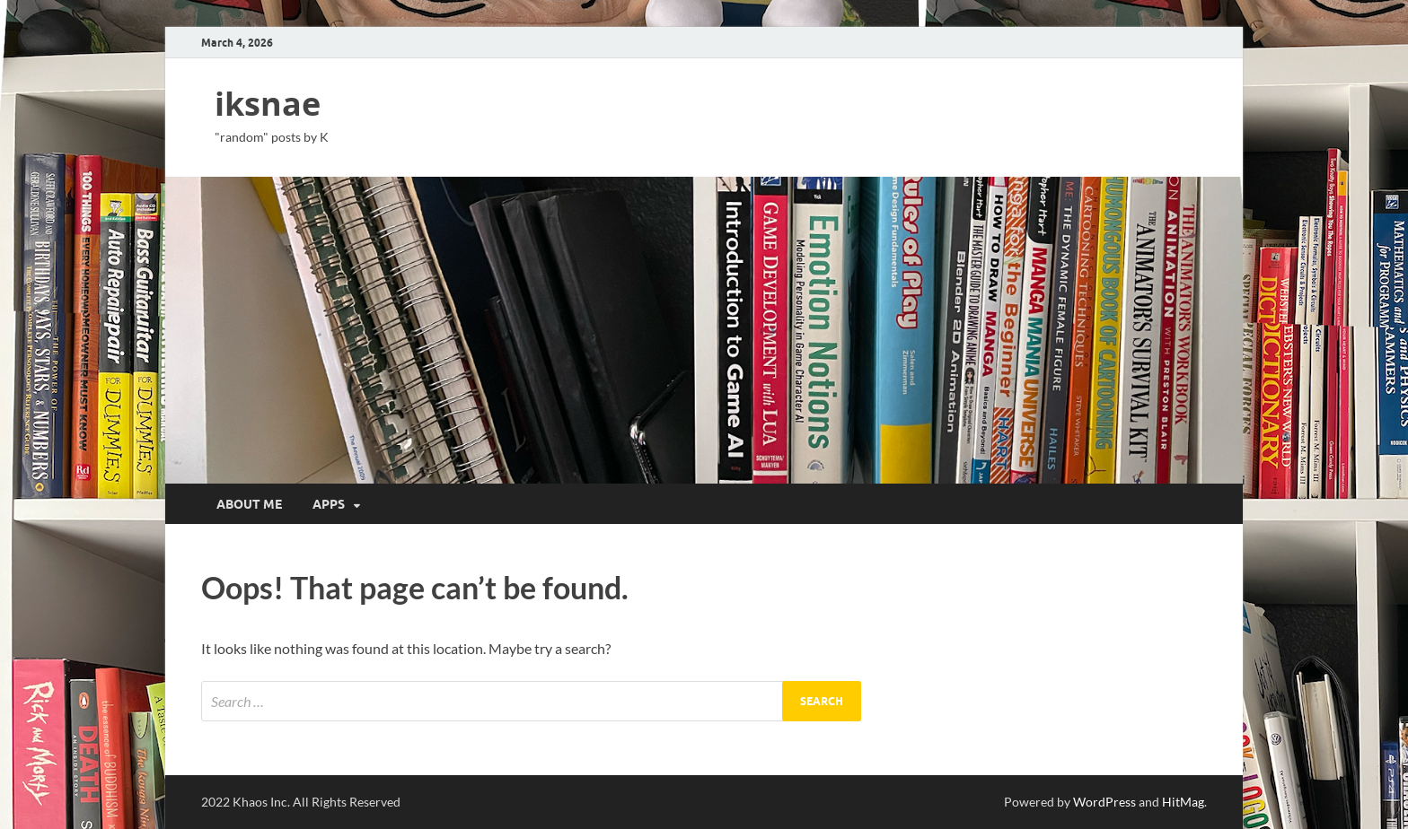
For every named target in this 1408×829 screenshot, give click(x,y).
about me (249, 504)
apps (328, 504)
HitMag (1183, 801)
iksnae (268, 104)
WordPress (1104, 801)
